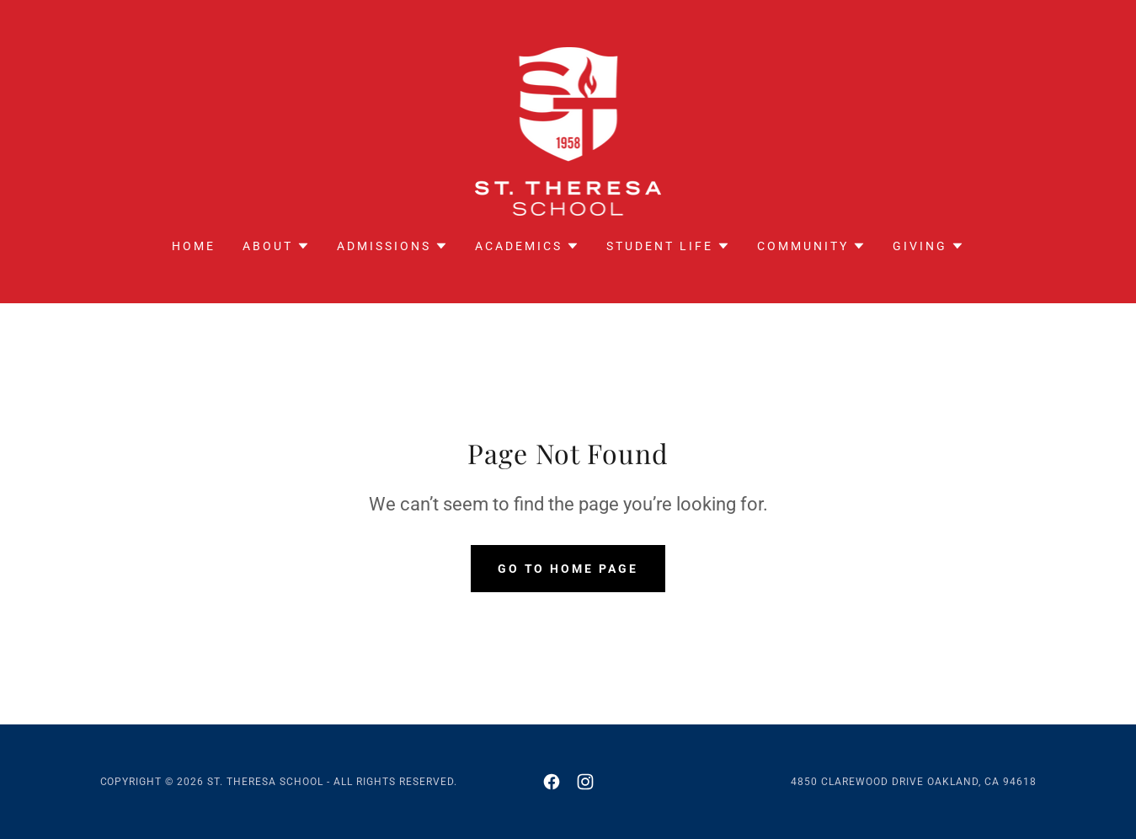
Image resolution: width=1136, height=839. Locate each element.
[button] (276, 246)
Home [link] (194, 246)
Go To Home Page (568, 568)
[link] (568, 130)
